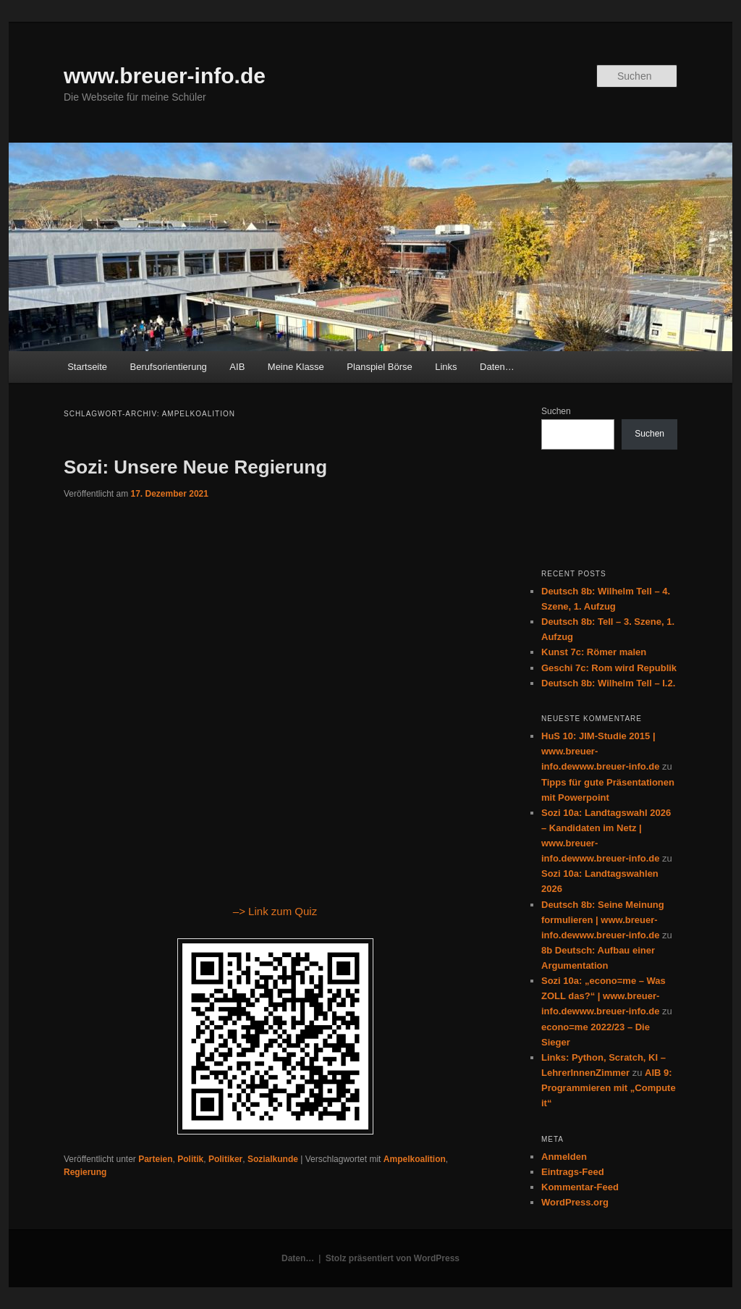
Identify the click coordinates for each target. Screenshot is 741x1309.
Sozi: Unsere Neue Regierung (195, 467)
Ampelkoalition (415, 1159)
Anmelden (564, 1156)
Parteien (155, 1159)
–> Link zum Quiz (275, 911)
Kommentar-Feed (580, 1187)
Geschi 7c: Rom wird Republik (609, 667)
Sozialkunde (272, 1159)
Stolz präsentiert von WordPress (393, 1258)
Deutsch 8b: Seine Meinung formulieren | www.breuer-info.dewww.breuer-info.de (602, 919)
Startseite (87, 366)
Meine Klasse (296, 366)
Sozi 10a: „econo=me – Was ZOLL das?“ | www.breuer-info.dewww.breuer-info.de (603, 996)
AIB (237, 366)
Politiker (225, 1159)
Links (446, 366)
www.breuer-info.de (165, 76)
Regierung (85, 1172)
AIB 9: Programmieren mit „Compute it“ (608, 1087)
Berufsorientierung (168, 366)
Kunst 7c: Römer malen (593, 652)
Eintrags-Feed (572, 1171)
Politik (190, 1159)
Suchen (556, 411)
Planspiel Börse (379, 366)
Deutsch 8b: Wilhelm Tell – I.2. (608, 683)
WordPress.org (575, 1202)
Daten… (497, 366)
